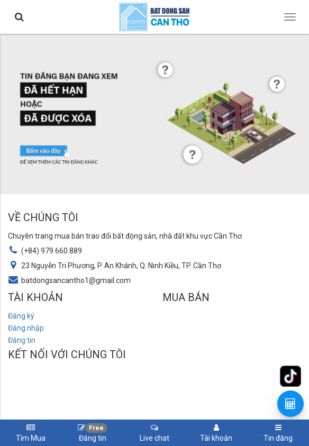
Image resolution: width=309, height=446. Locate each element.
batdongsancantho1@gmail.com (76, 280)
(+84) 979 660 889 (51, 251)
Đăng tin (21, 340)
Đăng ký (21, 316)
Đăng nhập (26, 328)
